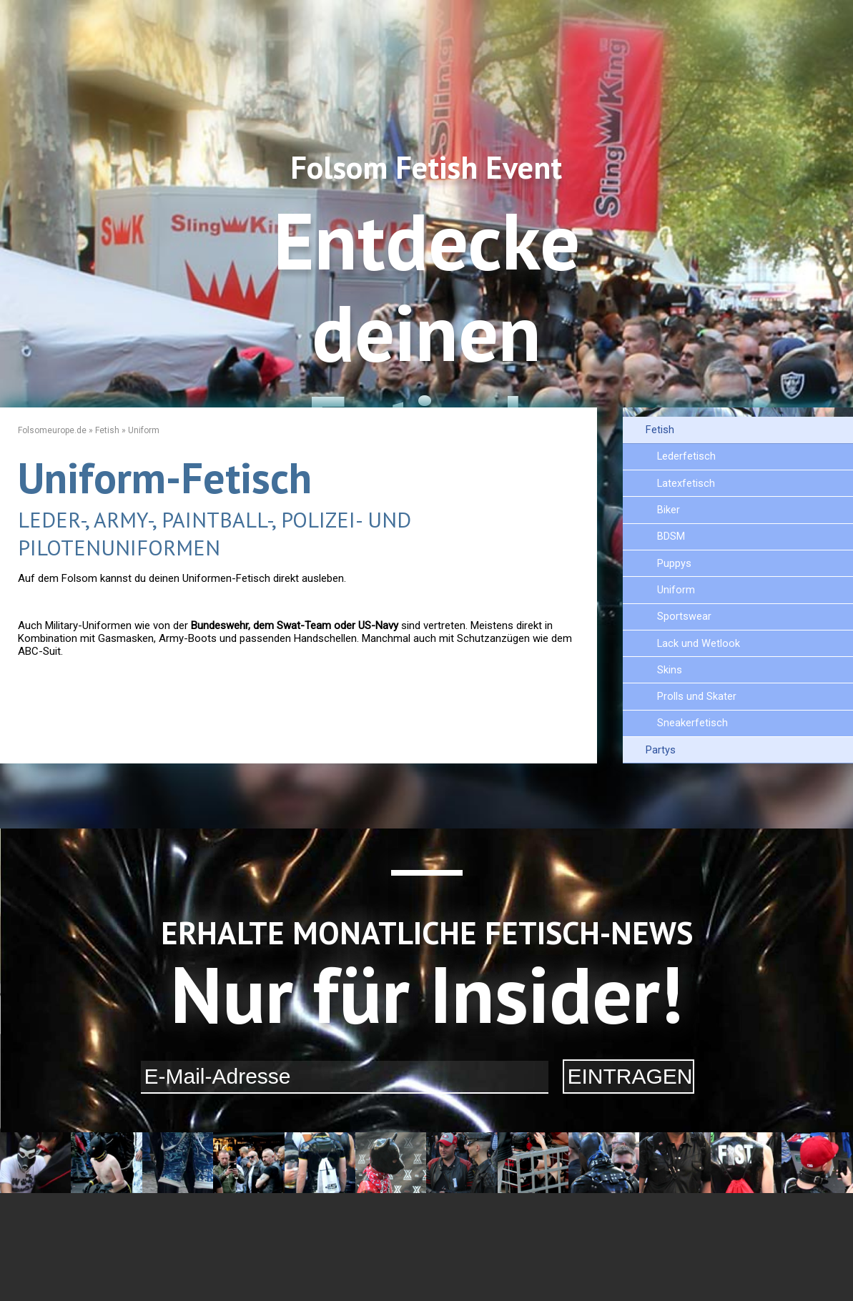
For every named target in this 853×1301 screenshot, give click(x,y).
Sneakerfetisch (692, 723)
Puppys (674, 564)
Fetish (660, 430)
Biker (668, 510)
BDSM (671, 536)
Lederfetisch (686, 456)
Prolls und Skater (696, 697)
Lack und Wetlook (698, 644)
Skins (669, 670)
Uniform (676, 590)
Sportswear (684, 616)
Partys (661, 750)
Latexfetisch (686, 484)
